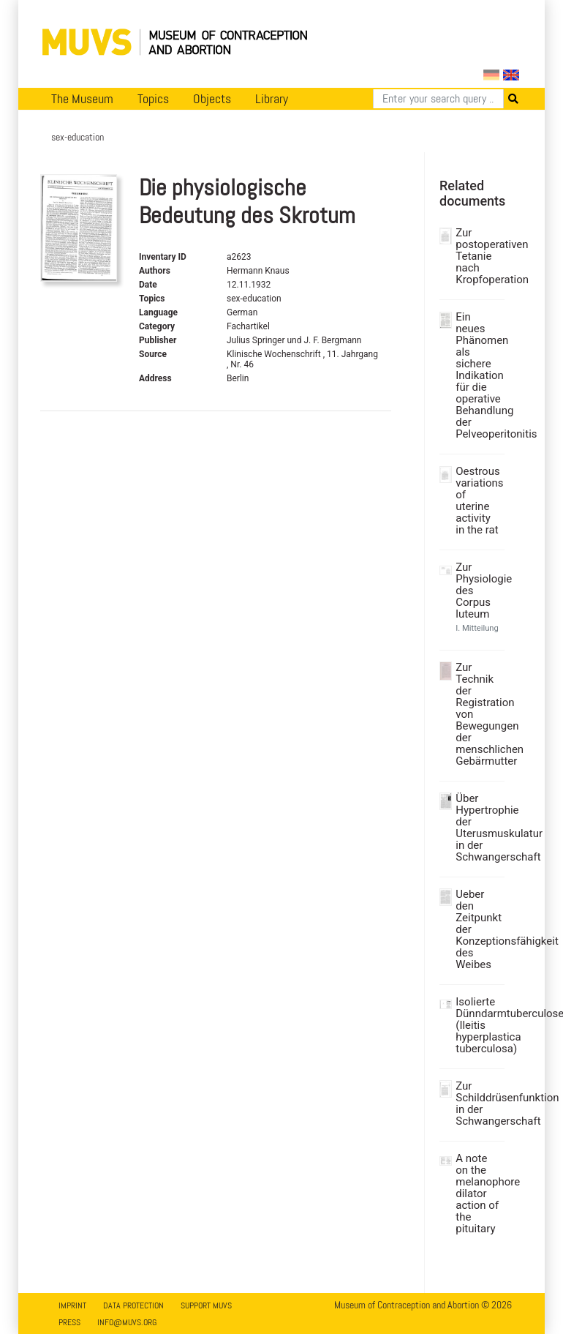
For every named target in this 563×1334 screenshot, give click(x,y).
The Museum (82, 99)
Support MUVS (206, 1305)
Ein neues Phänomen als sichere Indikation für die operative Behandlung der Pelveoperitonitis (478, 375)
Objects (212, 99)
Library (271, 99)
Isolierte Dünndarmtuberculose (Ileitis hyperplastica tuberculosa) (478, 1025)
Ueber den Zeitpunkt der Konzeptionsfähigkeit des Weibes (478, 929)
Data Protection (133, 1305)
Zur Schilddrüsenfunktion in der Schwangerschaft (478, 1103)
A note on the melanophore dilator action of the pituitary (478, 1193)
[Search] (438, 98)
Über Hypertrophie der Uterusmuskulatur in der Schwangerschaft (478, 827)
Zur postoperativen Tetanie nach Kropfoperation (478, 256)
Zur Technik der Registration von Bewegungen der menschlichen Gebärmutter (478, 714)
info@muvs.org (126, 1322)
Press (69, 1322)
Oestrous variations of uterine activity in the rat (478, 500)
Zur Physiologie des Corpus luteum (478, 590)
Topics (153, 99)
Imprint (72, 1305)
